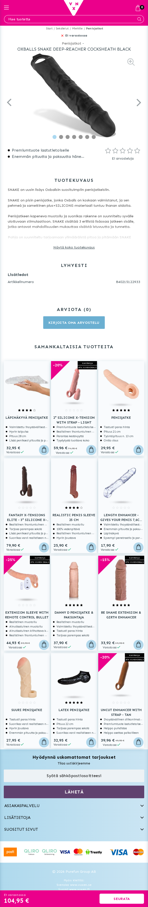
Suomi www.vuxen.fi (73, 889)
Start (49, 28)
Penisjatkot (94, 28)
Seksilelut (62, 28)
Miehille (77, 28)
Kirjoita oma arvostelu (74, 323)
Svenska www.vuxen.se (74, 885)
